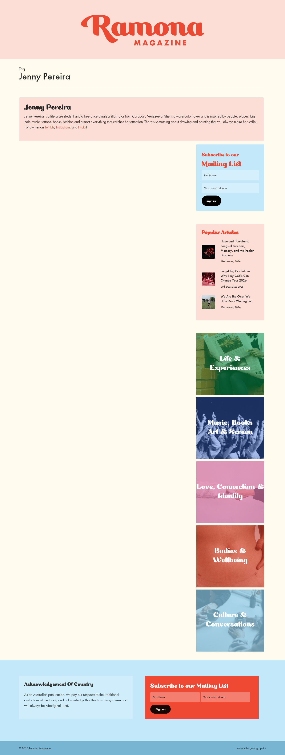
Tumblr (49, 127)
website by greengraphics (251, 748)
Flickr (82, 127)
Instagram (63, 127)
